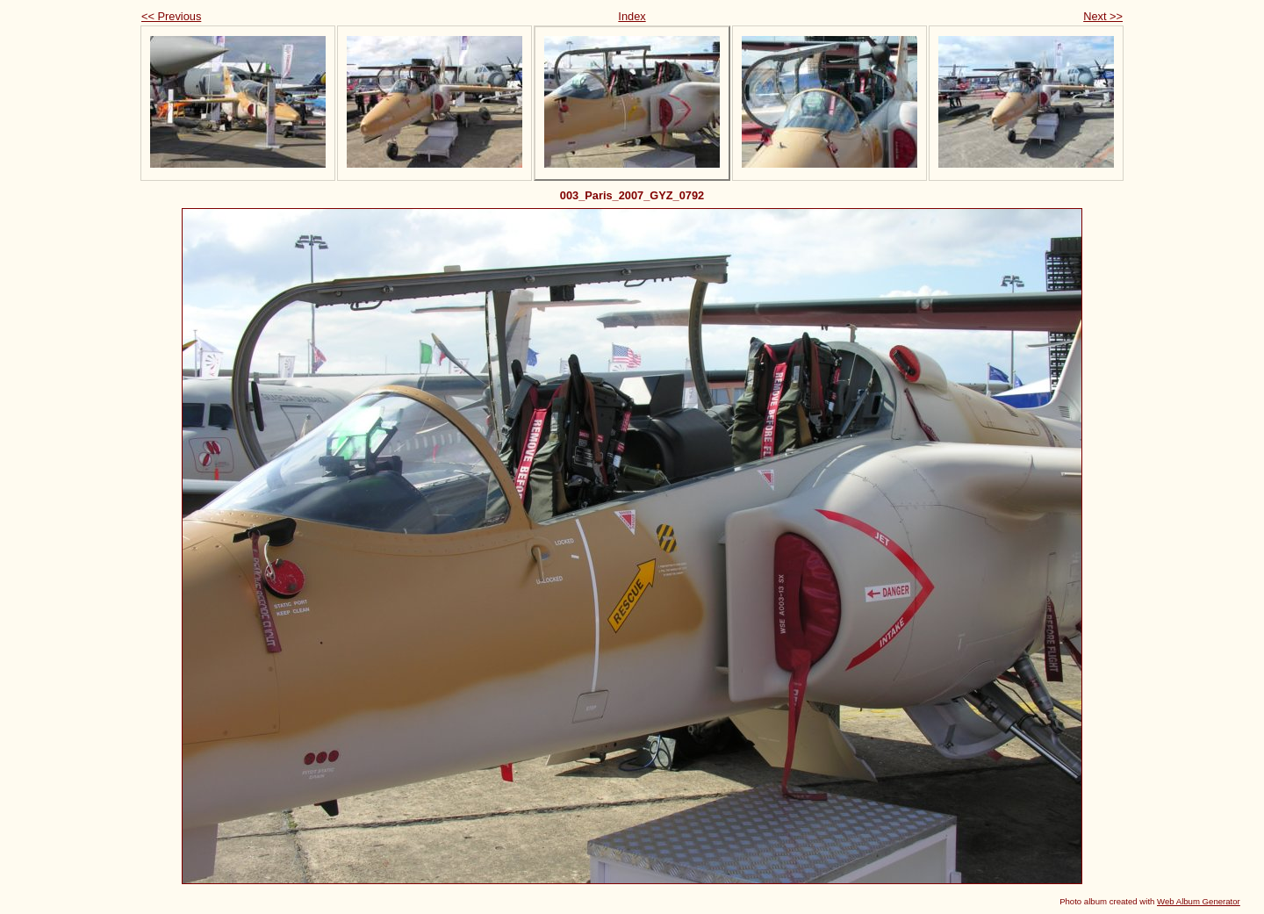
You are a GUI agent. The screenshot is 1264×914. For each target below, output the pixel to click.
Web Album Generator (1198, 901)
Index (631, 16)
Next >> (1103, 16)
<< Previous (171, 16)
